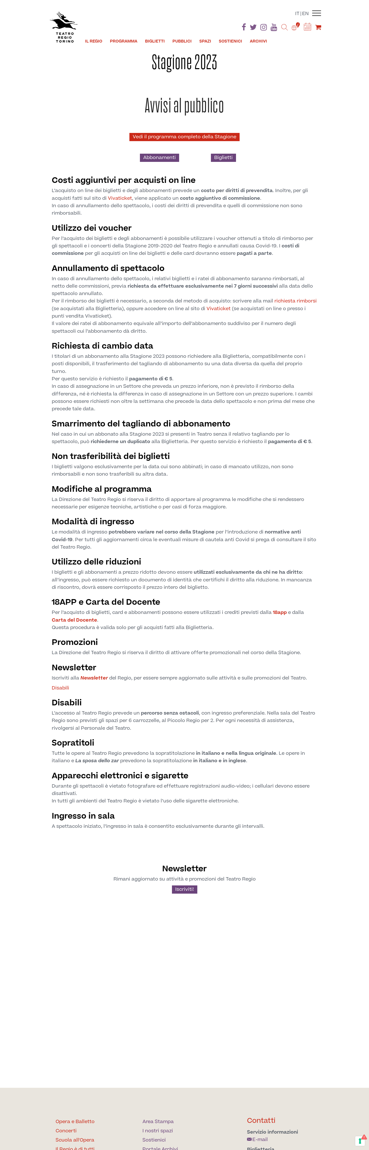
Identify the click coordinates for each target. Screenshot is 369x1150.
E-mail (257, 1139)
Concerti (66, 1130)
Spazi (205, 41)
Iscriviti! (184, 889)
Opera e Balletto (75, 1121)
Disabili (60, 688)
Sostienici (230, 41)
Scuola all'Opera (75, 1140)
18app (280, 612)
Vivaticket (120, 198)
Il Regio (93, 41)
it (297, 13)
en (305, 13)
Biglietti (223, 157)
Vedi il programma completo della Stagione (184, 136)
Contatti (261, 1121)
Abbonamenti (159, 157)
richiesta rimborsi (295, 301)
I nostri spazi (157, 1130)
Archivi (258, 41)
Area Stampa (158, 1121)
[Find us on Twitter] (253, 28)
